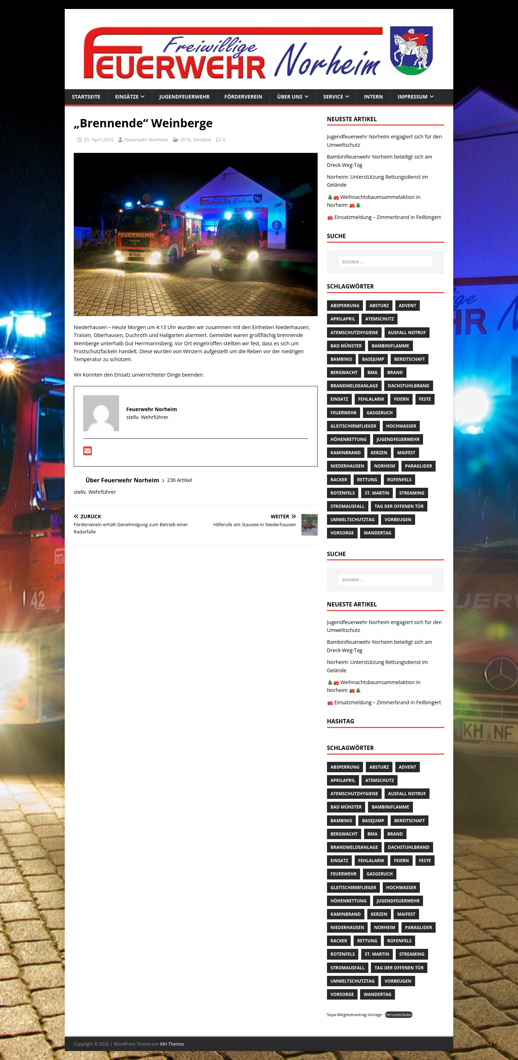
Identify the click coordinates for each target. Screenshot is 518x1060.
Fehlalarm (371, 399)
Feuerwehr (343, 413)
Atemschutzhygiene (354, 332)
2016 (185, 139)
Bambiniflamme (390, 346)
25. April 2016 (99, 139)
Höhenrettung (349, 439)
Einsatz (339, 399)
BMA (373, 372)
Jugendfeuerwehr (184, 96)
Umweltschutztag (353, 520)
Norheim (384, 466)
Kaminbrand (346, 453)
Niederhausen (347, 466)
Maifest (406, 453)
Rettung (367, 480)
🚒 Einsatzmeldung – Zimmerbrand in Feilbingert (384, 217)
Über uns (289, 96)
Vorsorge (342, 533)
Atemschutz (379, 319)
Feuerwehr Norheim (146, 139)
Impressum (413, 96)
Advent (407, 305)
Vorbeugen (398, 520)
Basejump (373, 359)
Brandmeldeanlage (354, 386)
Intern (373, 96)
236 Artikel (179, 480)
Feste (425, 399)
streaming (411, 493)
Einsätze (126, 96)
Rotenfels (343, 493)
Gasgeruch (380, 413)
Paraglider (418, 466)
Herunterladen (399, 1014)
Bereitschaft (409, 359)
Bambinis (341, 359)
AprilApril (343, 319)
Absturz (379, 305)
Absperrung (345, 305)
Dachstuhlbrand (408, 386)
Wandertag (377, 533)
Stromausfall (348, 506)
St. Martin (377, 493)
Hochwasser (401, 426)
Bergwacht (344, 372)
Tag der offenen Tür (398, 506)
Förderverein (243, 96)
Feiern (401, 399)
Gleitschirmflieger (353, 426)
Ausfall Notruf (407, 332)
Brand (395, 372)
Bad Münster (346, 346)
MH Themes (172, 1044)
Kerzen (379, 453)
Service (333, 96)
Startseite (86, 96)
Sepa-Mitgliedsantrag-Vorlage (354, 1014)
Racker (339, 480)
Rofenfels (399, 480)
